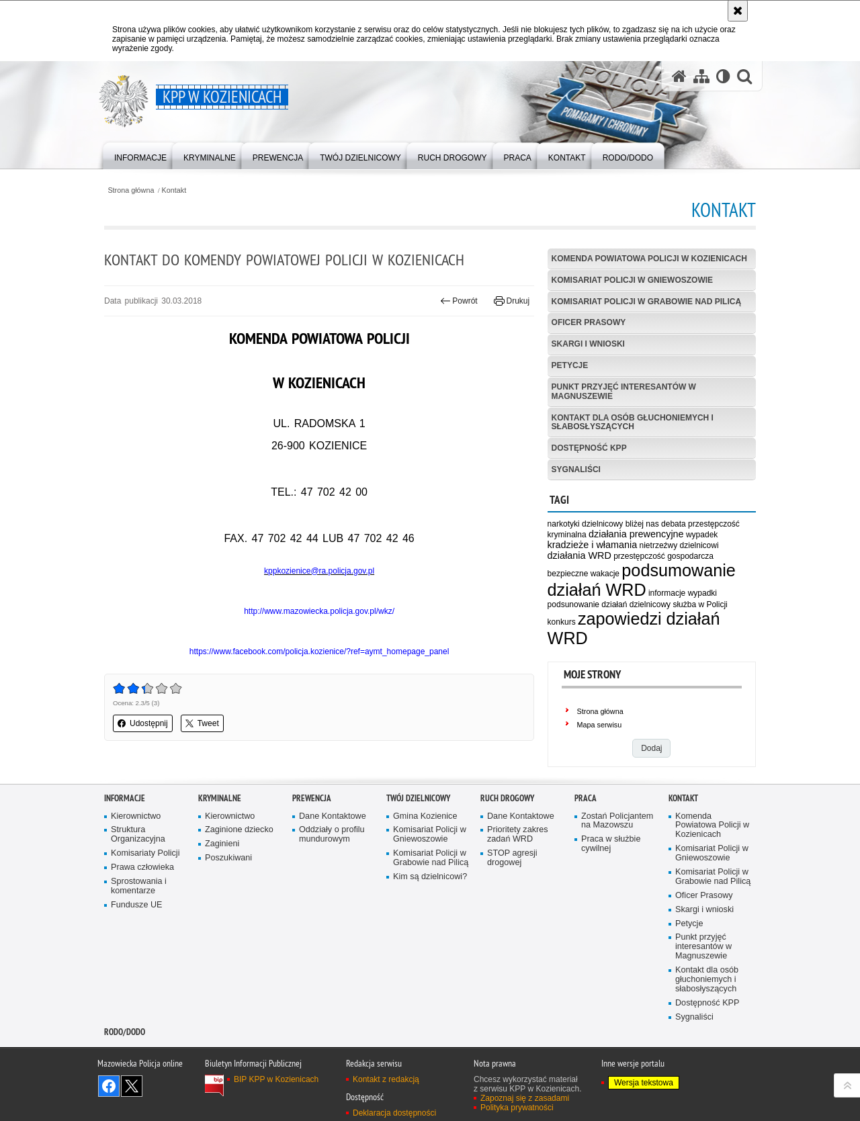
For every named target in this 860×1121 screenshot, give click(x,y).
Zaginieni (222, 844)
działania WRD (579, 555)
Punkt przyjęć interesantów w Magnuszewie (624, 391)
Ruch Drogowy (507, 798)
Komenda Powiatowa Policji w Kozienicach (649, 258)
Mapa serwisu (599, 725)
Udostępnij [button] (143, 723)
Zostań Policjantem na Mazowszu (617, 821)
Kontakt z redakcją (386, 1079)
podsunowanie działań (588, 604)
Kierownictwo (136, 816)
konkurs (562, 622)
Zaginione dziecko (239, 829)
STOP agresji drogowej (512, 858)
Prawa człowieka (142, 867)
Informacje (124, 798)
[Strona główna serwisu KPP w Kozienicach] (679, 76)
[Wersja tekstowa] (723, 76)
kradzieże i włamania (593, 544)
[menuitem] (140, 154)
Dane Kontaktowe (332, 816)
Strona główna (131, 190)
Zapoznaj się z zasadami (524, 1098)
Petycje (570, 365)
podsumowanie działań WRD (642, 580)
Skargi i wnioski (588, 344)
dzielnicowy (650, 604)
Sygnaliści (576, 469)
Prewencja (311, 798)
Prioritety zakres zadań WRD (517, 834)
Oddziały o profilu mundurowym (332, 834)
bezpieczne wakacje (583, 573)
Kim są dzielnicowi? (430, 876)
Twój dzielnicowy (418, 798)
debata (673, 524)
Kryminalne (219, 798)
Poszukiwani (228, 858)
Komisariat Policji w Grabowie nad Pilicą (646, 301)
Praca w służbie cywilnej (610, 844)
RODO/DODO (124, 1032)
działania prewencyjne (636, 534)
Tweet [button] (202, 723)
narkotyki (564, 524)
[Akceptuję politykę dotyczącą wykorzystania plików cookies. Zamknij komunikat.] (738, 10)
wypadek (702, 534)
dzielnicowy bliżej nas (620, 524)
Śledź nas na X (131, 1086)
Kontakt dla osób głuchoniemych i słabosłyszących (633, 422)
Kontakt (174, 190)
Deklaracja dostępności (394, 1113)
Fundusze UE (137, 905)
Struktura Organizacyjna (138, 834)
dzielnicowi (699, 545)
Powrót (459, 301)
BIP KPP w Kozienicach (276, 1079)
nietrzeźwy (659, 545)
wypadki (702, 593)
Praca (585, 798)
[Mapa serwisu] (701, 76)
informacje (666, 593)
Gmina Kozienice (425, 816)
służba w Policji (700, 604)
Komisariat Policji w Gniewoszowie (632, 280)
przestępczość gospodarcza (663, 556)
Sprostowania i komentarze (139, 886)
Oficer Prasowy (589, 322)
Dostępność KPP (589, 448)
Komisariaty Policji (145, 853)
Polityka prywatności (517, 1107)
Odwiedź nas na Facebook (109, 1086)
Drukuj (511, 301)
